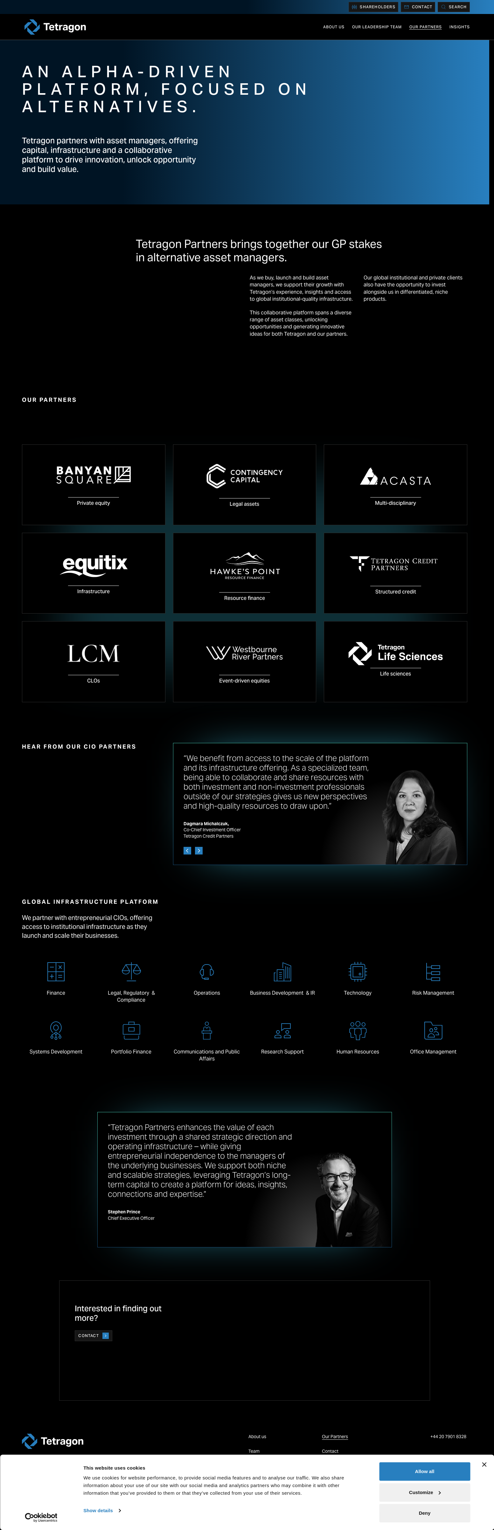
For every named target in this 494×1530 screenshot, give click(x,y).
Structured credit (395, 591)
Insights (459, 26)
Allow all (425, 1471)
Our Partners (425, 26)
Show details (98, 1510)
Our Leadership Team (377, 26)
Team (254, 1451)
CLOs (93, 680)
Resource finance (244, 598)
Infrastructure (93, 591)
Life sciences (395, 673)
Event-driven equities (244, 680)
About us (333, 26)
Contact (418, 7)
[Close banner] (484, 1464)
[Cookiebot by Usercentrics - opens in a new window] (41, 1517)
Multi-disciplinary (395, 503)
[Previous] (187, 850)
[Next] (199, 850)
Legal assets (244, 504)
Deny (425, 1513)
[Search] (454, 7)
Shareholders (373, 7)
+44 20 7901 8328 (448, 1436)
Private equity (93, 503)
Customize (425, 1492)
